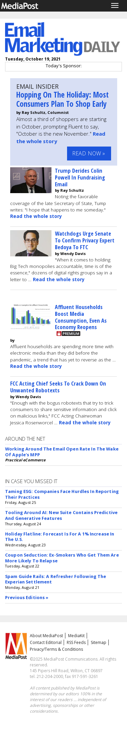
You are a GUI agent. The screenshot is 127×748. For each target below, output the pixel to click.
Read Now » (88, 153)
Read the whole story (36, 216)
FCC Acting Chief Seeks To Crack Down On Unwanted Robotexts (58, 386)
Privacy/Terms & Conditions (56, 649)
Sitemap (98, 642)
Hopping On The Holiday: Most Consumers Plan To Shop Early (62, 99)
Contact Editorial (46, 642)
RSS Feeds (76, 642)
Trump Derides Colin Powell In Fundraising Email (80, 177)
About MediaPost (46, 636)
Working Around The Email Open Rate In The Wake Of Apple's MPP (62, 452)
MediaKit (76, 636)
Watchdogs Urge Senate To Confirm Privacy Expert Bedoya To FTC (84, 240)
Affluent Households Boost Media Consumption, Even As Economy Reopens (81, 317)
